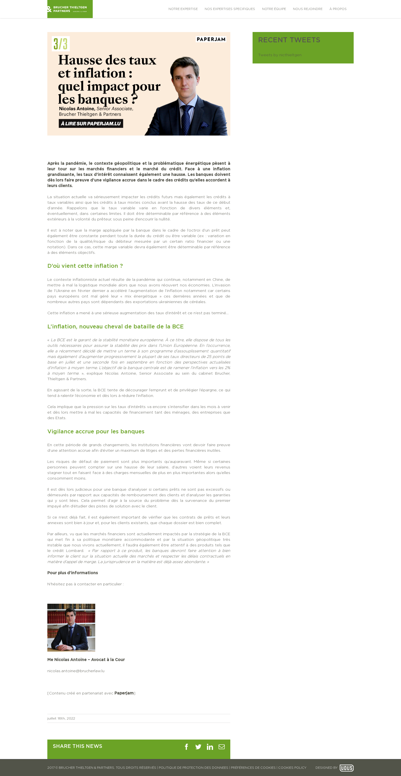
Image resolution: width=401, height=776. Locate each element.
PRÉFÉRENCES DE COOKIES (253, 767)
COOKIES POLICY (292, 767)
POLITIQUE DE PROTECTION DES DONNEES (193, 767)
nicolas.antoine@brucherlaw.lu (75, 671)
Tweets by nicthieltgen (280, 55)
